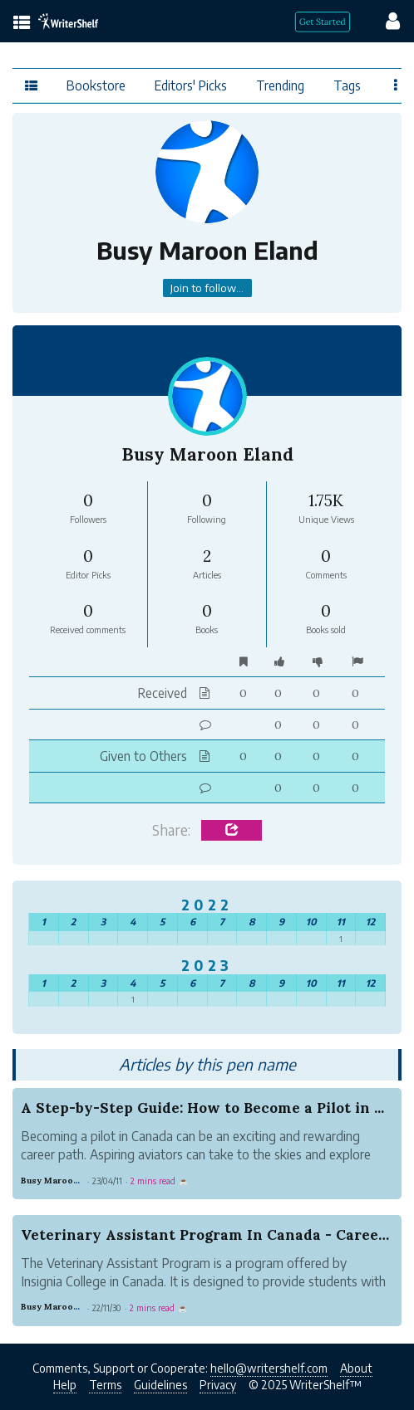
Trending (280, 85)
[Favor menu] (396, 85)
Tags (347, 85)
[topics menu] (22, 23)
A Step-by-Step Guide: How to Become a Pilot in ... (202, 1108)
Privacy (218, 1385)
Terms (105, 1385)
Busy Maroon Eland (62, 1180)
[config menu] (385, 20)
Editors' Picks (191, 85)
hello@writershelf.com (269, 1368)
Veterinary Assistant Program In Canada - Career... (208, 1235)
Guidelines (160, 1385)
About (356, 1368)
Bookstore (96, 85)
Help (64, 1385)
